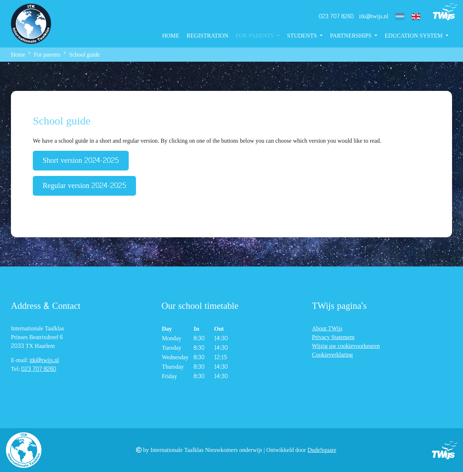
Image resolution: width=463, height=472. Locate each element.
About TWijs (327, 328)
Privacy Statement (333, 337)
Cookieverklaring (332, 354)
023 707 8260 (336, 16)
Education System (414, 35)
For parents (255, 35)
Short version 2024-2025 (81, 160)
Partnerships (351, 35)
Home (170, 35)
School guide (84, 54)
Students (302, 35)
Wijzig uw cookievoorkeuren (346, 346)
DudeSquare (321, 450)
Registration (208, 35)
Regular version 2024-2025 (84, 185)
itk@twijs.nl (373, 16)
